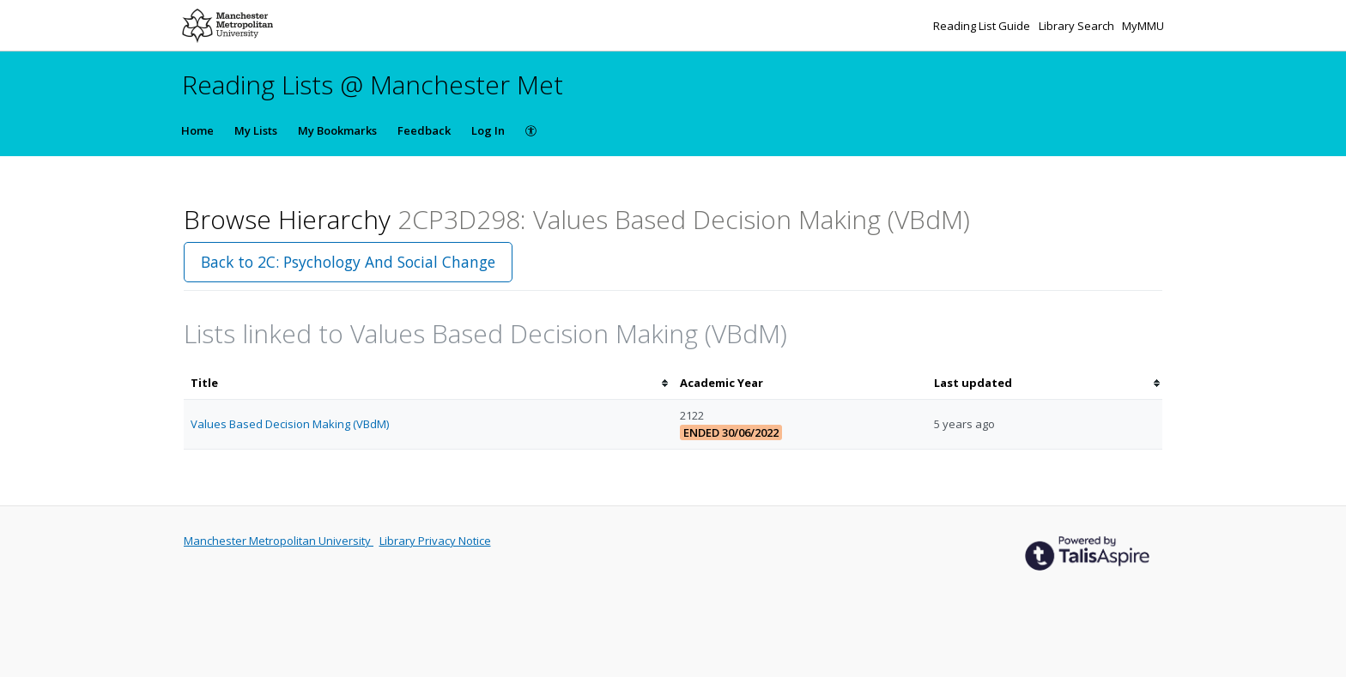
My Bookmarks (337, 130)
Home (197, 130)
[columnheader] (428, 383)
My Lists (255, 130)
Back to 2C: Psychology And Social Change (348, 261)
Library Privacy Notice (435, 540)
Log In (488, 130)
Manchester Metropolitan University (278, 540)
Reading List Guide (983, 25)
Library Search (1078, 25)
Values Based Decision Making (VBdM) (290, 424)
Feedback (424, 130)
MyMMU (1143, 25)
